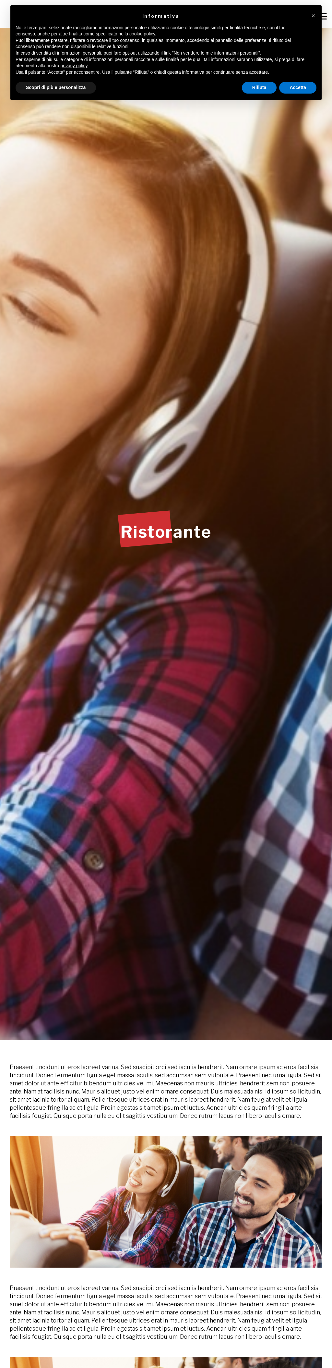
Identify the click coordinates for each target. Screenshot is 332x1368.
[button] (313, 15)
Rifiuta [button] (259, 87)
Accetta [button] (298, 87)
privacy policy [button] (74, 65)
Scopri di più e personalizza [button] (56, 87)
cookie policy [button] (142, 33)
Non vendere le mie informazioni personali (215, 53)
